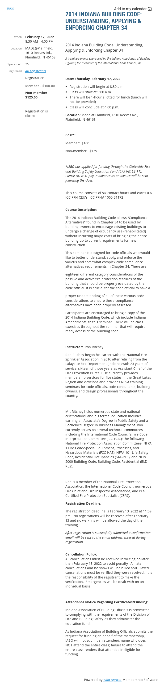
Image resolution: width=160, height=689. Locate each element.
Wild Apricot (112, 679)
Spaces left (15, 64)
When (18, 37)
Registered (15, 71)
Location (16, 48)
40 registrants (35, 71)
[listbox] (133, 9)
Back (10, 8)
